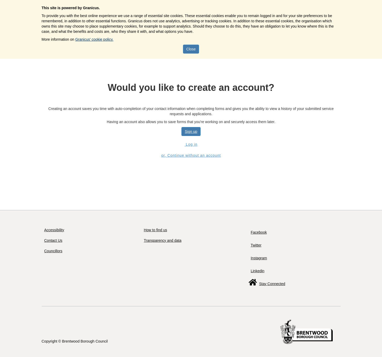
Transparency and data (162, 240)
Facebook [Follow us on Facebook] (259, 232)
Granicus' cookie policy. (94, 39)
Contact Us (53, 240)
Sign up (191, 131)
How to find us (155, 230)
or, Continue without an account (191, 155)
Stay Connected (272, 284)
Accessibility (54, 230)
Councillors (53, 251)
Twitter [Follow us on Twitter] (256, 245)
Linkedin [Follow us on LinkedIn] (257, 271)
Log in (191, 144)
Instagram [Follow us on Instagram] (259, 258)
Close (191, 49)
